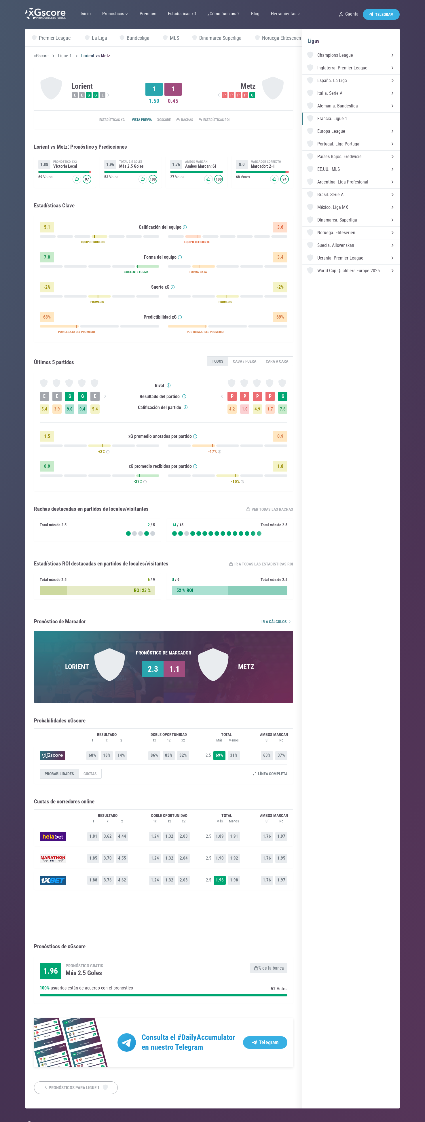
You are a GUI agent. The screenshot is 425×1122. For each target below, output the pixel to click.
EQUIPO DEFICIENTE (197, 243)
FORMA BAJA (198, 273)
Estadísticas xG (99, 120)
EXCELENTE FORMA (136, 273)
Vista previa (134, 120)
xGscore (41, 56)
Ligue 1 (65, 56)
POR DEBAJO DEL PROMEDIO (76, 333)
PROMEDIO (97, 303)
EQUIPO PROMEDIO (93, 243)
